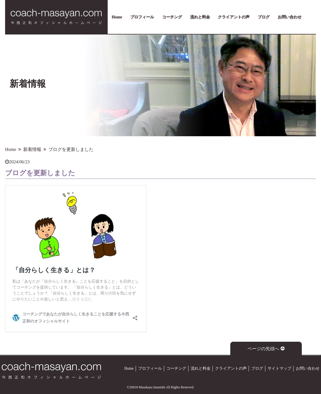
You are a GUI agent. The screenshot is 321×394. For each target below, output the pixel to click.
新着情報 (32, 149)
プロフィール (142, 17)
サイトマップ (279, 368)
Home (117, 17)
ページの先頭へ (266, 348)
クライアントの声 (234, 17)
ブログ (264, 17)
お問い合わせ (290, 17)
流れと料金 (200, 17)
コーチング (172, 17)
